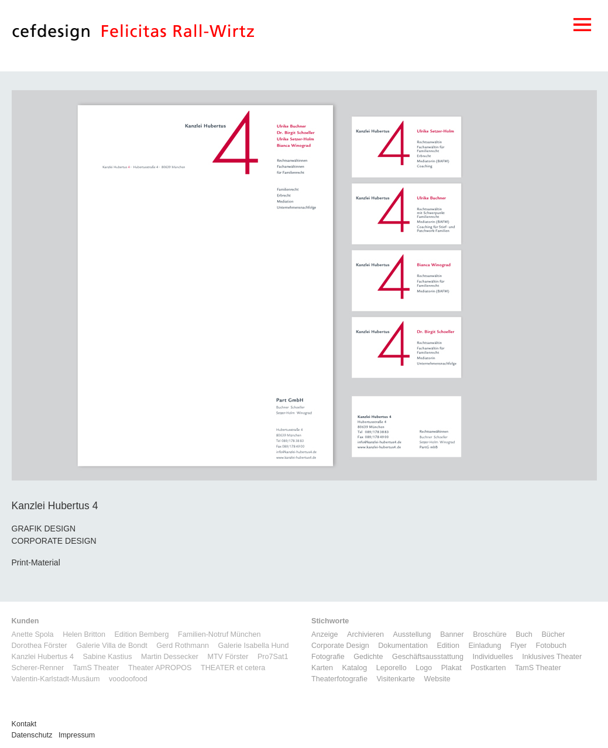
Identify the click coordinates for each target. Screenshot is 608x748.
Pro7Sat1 (272, 657)
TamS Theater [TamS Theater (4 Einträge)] (538, 668)
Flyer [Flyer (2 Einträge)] (518, 645)
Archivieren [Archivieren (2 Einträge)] (365, 634)
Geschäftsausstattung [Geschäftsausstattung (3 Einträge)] (427, 657)
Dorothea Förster (39, 645)
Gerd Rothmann (182, 645)
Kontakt (24, 724)
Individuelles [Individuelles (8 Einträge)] (492, 657)
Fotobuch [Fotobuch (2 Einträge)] (550, 645)
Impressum (77, 735)
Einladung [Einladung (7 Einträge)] (484, 645)
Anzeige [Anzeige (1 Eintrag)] (324, 634)
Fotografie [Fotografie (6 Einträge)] (328, 657)
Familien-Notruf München (219, 634)
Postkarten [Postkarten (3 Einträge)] (488, 668)
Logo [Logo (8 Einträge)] (423, 668)
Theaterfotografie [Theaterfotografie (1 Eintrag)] (339, 679)
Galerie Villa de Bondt (111, 645)
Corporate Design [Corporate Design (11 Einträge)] (340, 645)
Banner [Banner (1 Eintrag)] (452, 634)
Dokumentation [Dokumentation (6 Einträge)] (403, 645)
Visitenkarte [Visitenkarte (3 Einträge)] (395, 679)
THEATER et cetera (233, 668)
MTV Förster (227, 657)
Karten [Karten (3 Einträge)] (322, 668)
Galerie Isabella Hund (253, 645)
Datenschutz (32, 735)
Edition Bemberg (141, 634)
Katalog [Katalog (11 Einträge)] (354, 668)
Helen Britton (84, 634)
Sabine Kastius (107, 657)
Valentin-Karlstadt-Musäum (56, 679)
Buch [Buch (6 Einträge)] (524, 634)
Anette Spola (33, 634)
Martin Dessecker (169, 657)
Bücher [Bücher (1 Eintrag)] (553, 634)
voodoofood (128, 679)
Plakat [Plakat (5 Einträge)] (451, 668)
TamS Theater (96, 668)
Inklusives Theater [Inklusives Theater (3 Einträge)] (552, 657)
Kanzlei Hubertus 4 (43, 657)
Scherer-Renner (38, 668)
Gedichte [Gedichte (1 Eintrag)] (368, 657)
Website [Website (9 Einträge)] (437, 679)
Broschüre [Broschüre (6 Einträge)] (489, 634)
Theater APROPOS (160, 668)
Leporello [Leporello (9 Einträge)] (391, 668)
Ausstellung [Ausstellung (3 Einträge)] (412, 634)
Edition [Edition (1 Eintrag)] (448, 645)
